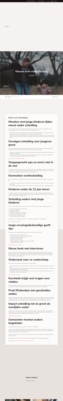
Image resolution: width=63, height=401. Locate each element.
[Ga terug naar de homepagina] (7, 26)
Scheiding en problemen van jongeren (18, 158)
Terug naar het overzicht (30, 380)
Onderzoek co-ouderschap (15, 274)
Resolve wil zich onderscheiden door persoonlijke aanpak (23, 340)
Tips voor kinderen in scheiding (16, 244)
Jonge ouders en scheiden (15, 221)
